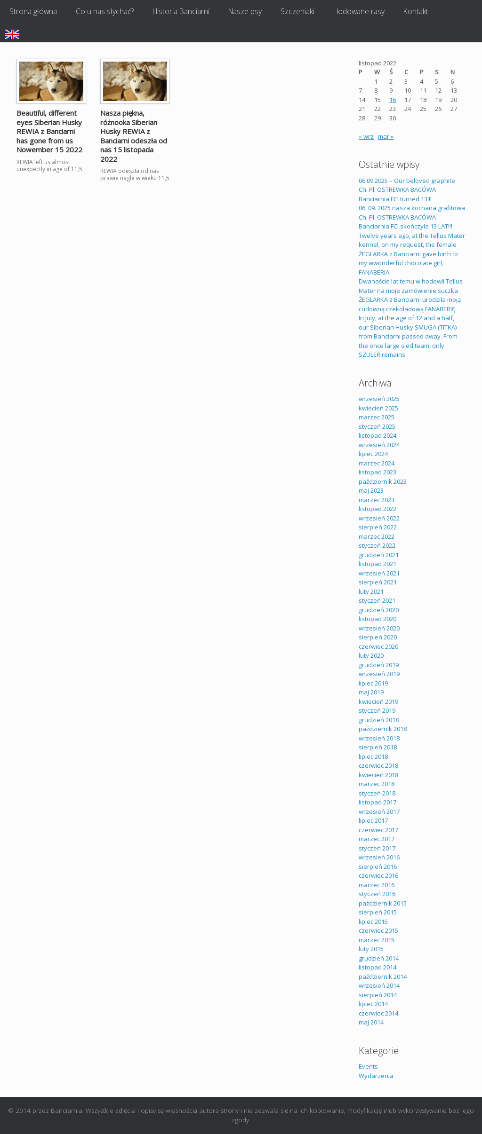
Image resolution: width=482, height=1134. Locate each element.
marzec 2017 (376, 839)
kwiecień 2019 (378, 701)
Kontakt (415, 11)
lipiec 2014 (373, 1004)
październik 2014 (383, 976)
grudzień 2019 (379, 665)
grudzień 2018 (379, 720)
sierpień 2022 (378, 527)
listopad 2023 (377, 472)
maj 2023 (371, 490)
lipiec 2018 (373, 756)
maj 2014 (371, 1022)
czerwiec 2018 (378, 765)
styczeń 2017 (377, 848)
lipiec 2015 (373, 921)
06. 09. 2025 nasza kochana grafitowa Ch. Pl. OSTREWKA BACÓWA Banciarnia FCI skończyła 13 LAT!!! (412, 217)
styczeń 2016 (377, 894)
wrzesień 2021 (379, 573)
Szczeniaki (297, 11)
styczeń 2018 (377, 793)
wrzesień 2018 (379, 738)
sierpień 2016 (378, 866)
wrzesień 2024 (379, 445)
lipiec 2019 (373, 683)
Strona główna (33, 11)
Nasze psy (245, 11)
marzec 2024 (376, 463)
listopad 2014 (377, 967)
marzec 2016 (376, 885)
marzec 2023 (376, 500)
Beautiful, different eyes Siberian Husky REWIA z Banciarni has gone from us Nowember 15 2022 (49, 131)
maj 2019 (371, 692)
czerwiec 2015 (378, 930)
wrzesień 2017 (379, 811)
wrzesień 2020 (379, 628)
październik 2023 (383, 481)
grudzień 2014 (379, 958)
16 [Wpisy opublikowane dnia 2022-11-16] (392, 99)
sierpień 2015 (378, 912)
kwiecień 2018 (378, 775)
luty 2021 (371, 591)
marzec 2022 (376, 536)
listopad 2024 (377, 435)
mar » (386, 136)
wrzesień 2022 (379, 518)
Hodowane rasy (359, 11)
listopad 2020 (377, 618)
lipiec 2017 (373, 820)
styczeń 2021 (377, 600)
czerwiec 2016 (378, 875)
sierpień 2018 (378, 747)
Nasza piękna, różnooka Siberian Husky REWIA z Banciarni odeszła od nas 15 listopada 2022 (133, 136)
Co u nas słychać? (105, 11)
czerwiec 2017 (378, 830)
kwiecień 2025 (378, 408)
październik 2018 (383, 728)
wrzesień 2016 (379, 857)
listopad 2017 (377, 802)
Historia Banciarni (181, 11)
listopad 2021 (377, 563)
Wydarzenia (376, 1075)
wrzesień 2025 (379, 398)
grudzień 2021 (379, 555)
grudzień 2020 (379, 610)
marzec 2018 (376, 784)
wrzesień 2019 (379, 673)
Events (368, 1066)
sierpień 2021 (378, 582)
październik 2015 (383, 903)
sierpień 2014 (378, 995)
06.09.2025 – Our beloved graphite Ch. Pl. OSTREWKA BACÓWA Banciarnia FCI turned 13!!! (407, 189)
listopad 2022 (377, 508)
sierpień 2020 (378, 637)
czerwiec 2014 (378, 1013)
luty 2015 (371, 949)
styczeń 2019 (377, 710)
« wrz (366, 136)
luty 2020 (371, 655)
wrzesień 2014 (379, 985)
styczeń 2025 (377, 426)
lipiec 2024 (373, 453)
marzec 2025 (376, 417)
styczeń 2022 (377, 545)
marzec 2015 (376, 940)
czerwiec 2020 (378, 646)
